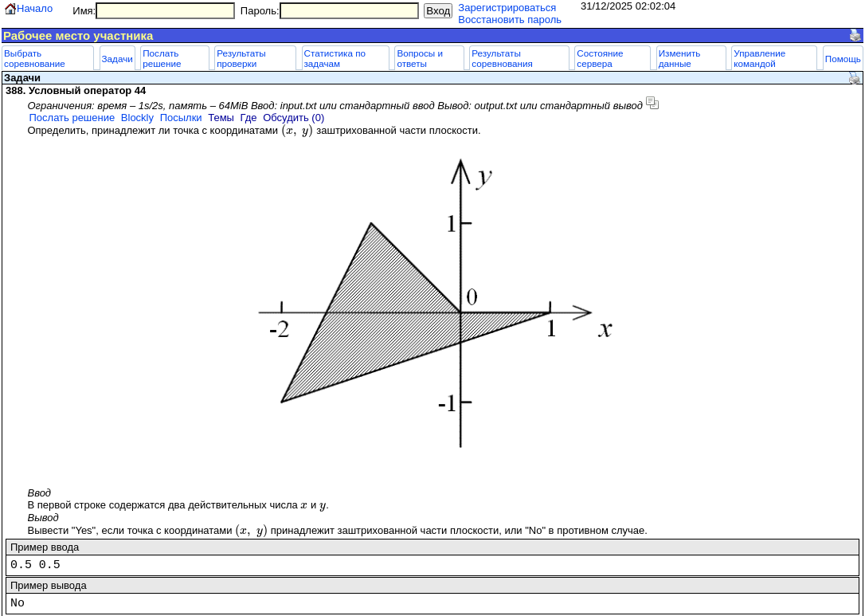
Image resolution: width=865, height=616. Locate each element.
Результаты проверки (241, 58)
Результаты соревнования (502, 58)
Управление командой (759, 58)
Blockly (137, 118)
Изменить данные (680, 58)
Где (249, 118)
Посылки (181, 118)
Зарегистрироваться (507, 8)
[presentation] (297, 130)
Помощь (843, 58)
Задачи (117, 58)
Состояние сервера (600, 58)
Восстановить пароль (510, 20)
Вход (438, 11)
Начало (35, 8)
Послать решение (162, 58)
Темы (221, 118)
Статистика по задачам (335, 58)
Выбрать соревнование (34, 58)
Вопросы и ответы (420, 58)
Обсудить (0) (293, 118)
